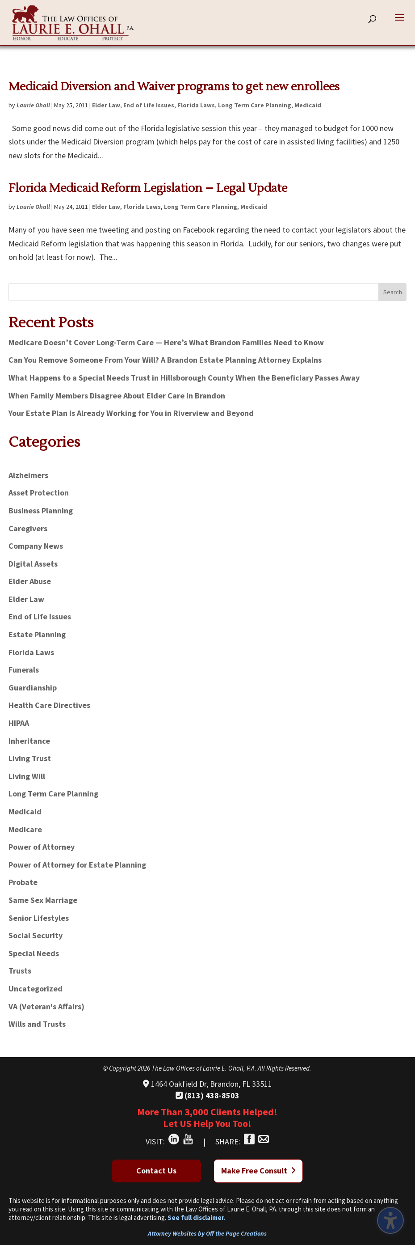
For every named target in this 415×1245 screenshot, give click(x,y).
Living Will (26, 776)
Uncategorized (35, 988)
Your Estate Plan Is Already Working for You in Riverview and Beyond (131, 413)
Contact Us (156, 1170)
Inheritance (29, 741)
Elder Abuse (29, 581)
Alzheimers (28, 475)
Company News (35, 546)
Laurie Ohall (33, 105)
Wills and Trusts (37, 1024)
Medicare (25, 829)
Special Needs (33, 953)
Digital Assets (33, 564)
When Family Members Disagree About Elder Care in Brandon (116, 395)
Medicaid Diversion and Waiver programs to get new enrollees (174, 86)
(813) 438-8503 (207, 1095)
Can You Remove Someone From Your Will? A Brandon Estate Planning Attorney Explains (165, 360)
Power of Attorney (41, 847)
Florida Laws (196, 105)
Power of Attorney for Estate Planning (77, 865)
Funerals (23, 670)
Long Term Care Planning (254, 105)
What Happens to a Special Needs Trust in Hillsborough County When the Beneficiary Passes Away (184, 378)
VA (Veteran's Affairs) (46, 1006)
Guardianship (32, 687)
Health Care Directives (49, 705)
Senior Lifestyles (38, 918)
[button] (399, 23)
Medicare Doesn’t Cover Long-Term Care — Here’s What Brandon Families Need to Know (166, 342)
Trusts (19, 971)
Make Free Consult (258, 1170)
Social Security (35, 935)
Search (392, 292)
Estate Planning (37, 634)
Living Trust (29, 758)
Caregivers (27, 528)
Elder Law (106, 105)
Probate (23, 882)
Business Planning (40, 510)
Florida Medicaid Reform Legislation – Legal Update (147, 188)
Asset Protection (38, 492)
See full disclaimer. (197, 1217)
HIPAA (18, 723)
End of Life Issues (148, 105)
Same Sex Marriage (42, 900)
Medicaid (307, 105)
